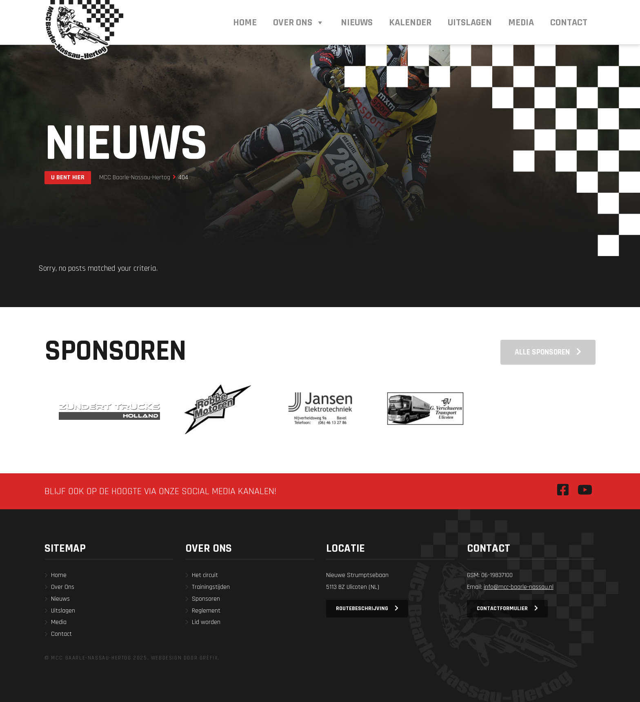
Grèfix (209, 658)
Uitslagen (63, 610)
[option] (109, 408)
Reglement (206, 610)
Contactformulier (502, 608)
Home (59, 575)
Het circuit (205, 575)
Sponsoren (206, 599)
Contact (61, 634)
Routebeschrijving (362, 608)
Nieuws (60, 599)
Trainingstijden (211, 587)
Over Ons (62, 587)
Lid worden (206, 622)
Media (59, 622)
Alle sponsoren (542, 352)
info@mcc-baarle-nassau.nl (518, 587)
